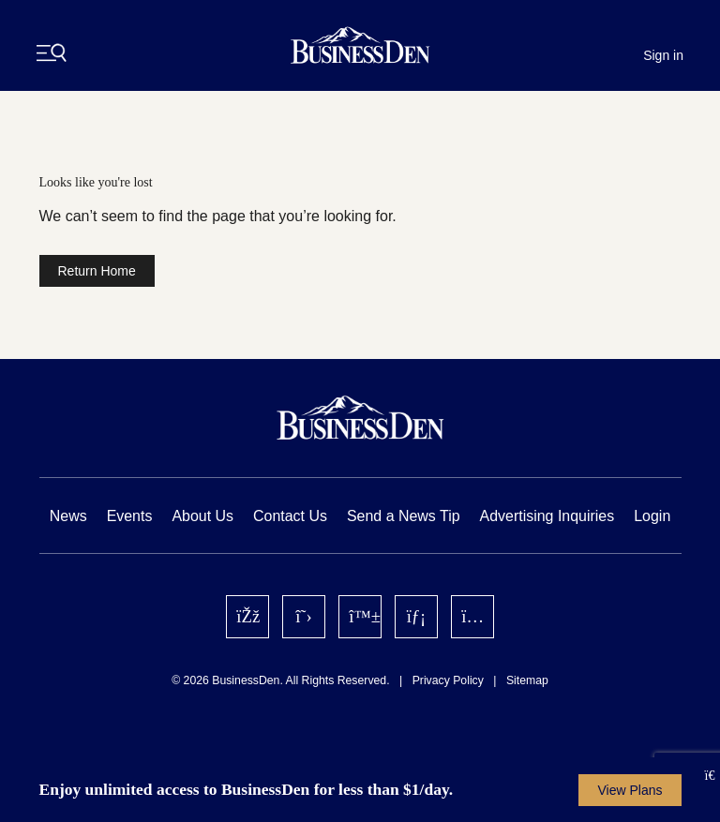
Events (130, 516)
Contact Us (290, 516)
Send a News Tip (403, 516)
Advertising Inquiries (547, 516)
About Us (202, 516)
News (68, 516)
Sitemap (527, 680)
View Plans (629, 790)
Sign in (663, 55)
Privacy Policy (448, 680)
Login (652, 516)
